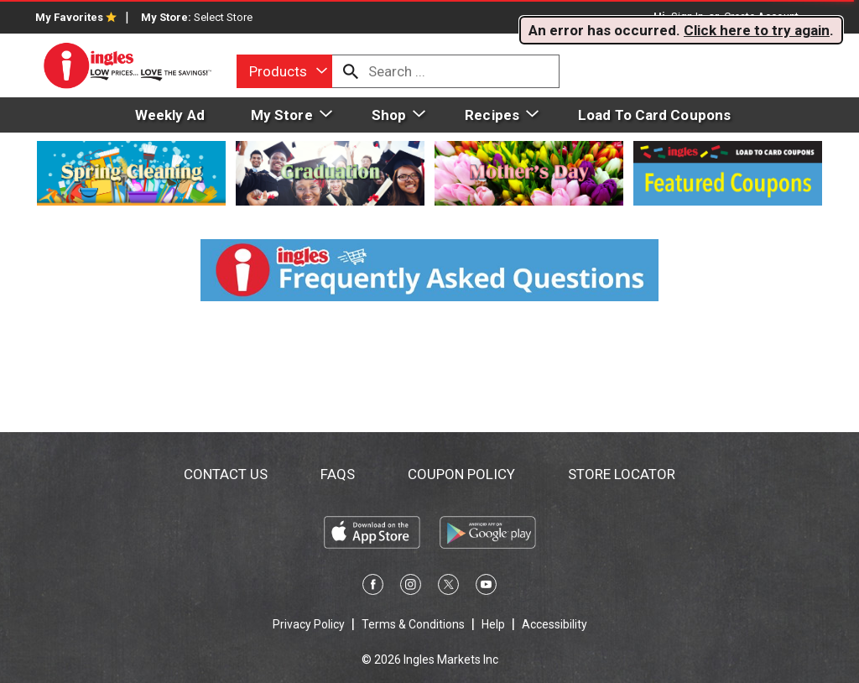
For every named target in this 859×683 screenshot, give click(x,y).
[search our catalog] (350, 71)
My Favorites (76, 17)
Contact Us (226, 474)
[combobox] (284, 71)
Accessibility (554, 624)
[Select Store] (224, 17)
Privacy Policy (309, 624)
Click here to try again (757, 30)
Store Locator (621, 474)
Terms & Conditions (413, 624)
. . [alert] (681, 30)
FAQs (337, 474)
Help (493, 624)
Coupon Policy (461, 474)
